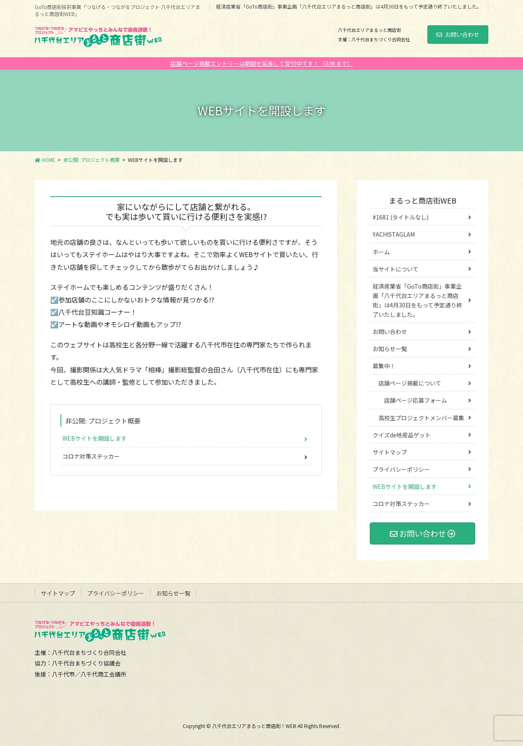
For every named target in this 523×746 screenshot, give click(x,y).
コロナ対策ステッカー (91, 456)
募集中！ (384, 366)
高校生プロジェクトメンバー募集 (421, 418)
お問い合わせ (457, 34)
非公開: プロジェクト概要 (103, 421)
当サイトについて (395, 269)
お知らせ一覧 (390, 349)
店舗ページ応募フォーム (415, 400)
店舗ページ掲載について (409, 383)
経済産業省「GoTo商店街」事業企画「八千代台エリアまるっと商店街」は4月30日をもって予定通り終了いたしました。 (349, 6)
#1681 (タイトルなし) (401, 217)
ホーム (381, 252)
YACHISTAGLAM (394, 234)
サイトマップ (390, 452)
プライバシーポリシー (401, 469)
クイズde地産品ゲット (402, 435)
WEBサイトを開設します (95, 438)
